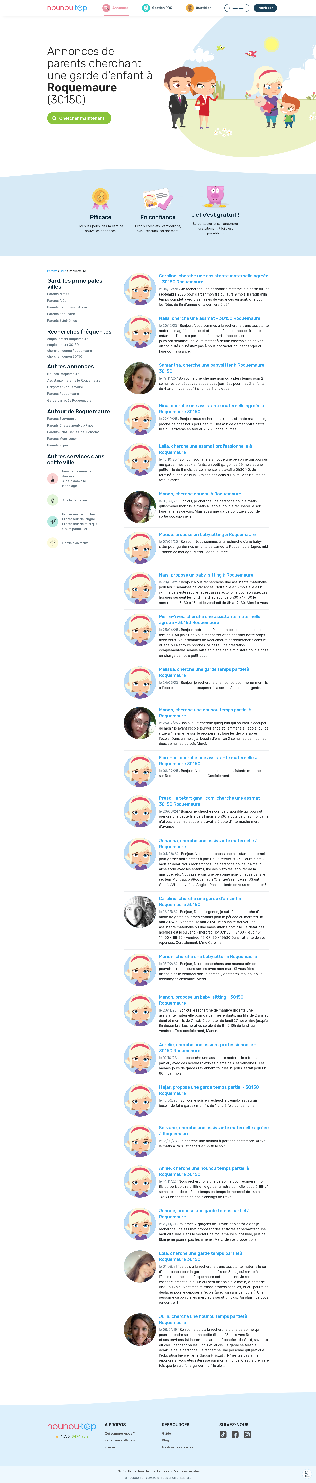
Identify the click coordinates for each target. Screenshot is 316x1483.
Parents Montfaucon (62, 439)
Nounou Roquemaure (63, 374)
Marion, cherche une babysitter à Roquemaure (208, 956)
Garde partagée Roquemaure (69, 400)
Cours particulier (74, 529)
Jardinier (69, 476)
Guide (166, 1433)
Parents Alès (56, 301)
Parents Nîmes (58, 294)
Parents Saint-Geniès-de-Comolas (73, 432)
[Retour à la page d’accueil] (67, 8)
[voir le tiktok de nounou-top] (223, 1434)
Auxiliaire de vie (74, 500)
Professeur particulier (78, 514)
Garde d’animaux (75, 543)
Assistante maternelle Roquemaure (73, 380)
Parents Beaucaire (61, 314)
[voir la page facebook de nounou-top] (235, 1434)
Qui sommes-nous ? (120, 1433)
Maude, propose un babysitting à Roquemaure (207, 534)
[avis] (72, 1436)
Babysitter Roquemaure (65, 387)
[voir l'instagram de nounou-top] (247, 1434)
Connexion (237, 8)
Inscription (265, 7)
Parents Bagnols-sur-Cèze (67, 307)
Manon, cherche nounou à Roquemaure (200, 494)
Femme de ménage (77, 471)
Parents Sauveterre (61, 419)
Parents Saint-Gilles (62, 320)
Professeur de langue (78, 519)
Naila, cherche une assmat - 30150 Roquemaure (209, 318)
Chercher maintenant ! (79, 118)
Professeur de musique (80, 524)
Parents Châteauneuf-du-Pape (70, 425)
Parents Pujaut (58, 445)
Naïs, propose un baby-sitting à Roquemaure (206, 575)
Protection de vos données (148, 1471)
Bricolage (69, 486)
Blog (165, 1440)
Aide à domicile (74, 481)
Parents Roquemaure (63, 394)
